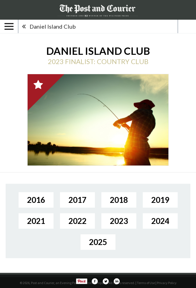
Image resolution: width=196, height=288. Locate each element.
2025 (98, 242)
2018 (119, 200)
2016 (36, 200)
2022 (77, 221)
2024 (160, 221)
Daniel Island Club (53, 26)
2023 (119, 221)
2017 (77, 200)
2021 (36, 221)
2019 (160, 200)
